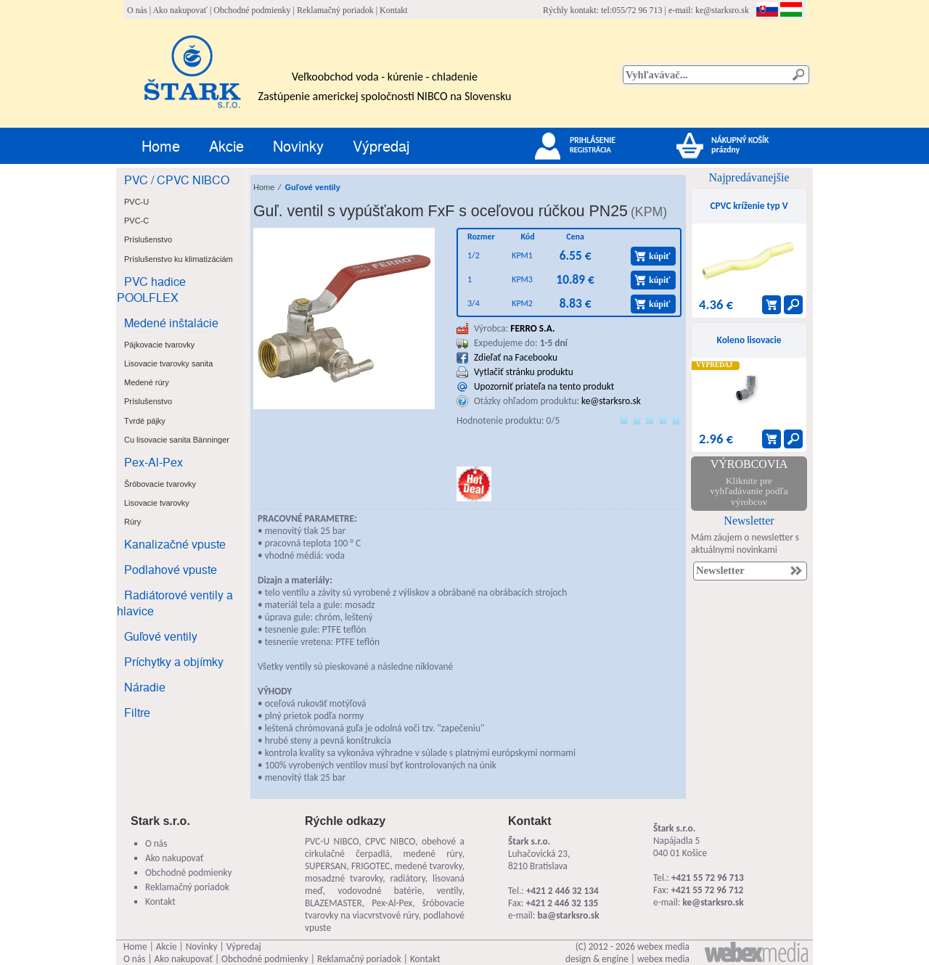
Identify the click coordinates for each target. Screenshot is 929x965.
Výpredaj (381, 145)
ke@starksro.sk (722, 10)
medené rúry (432, 853)
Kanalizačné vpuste (175, 543)
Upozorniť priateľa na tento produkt (544, 386)
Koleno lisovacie (749, 340)
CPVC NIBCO (390, 841)
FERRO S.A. (532, 328)
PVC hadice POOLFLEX (151, 289)
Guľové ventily (160, 636)
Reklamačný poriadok (335, 10)
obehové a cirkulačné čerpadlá (384, 847)
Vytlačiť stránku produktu (523, 372)
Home (161, 145)
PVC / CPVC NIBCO (176, 179)
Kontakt (394, 10)
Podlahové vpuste (170, 569)
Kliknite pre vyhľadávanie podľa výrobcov (748, 491)
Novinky (298, 145)
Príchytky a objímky (174, 661)
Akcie (226, 145)
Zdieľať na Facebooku (515, 357)
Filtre (137, 712)
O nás (137, 10)
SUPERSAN (325, 866)
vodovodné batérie (379, 890)
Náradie (144, 686)
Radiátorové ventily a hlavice (175, 602)
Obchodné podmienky (251, 10)
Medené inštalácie (171, 322)
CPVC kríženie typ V (748, 206)
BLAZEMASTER (333, 903)
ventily (449, 890)
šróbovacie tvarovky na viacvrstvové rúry (384, 909)
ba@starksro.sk (568, 915)
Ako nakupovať (179, 10)
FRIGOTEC (370, 866)
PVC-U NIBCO (332, 841)
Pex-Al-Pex (153, 461)
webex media (663, 946)
